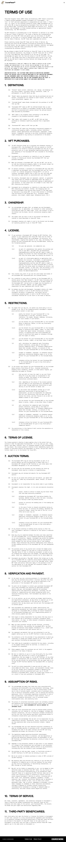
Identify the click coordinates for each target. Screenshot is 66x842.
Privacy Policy (37, 839)
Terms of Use (28, 839)
